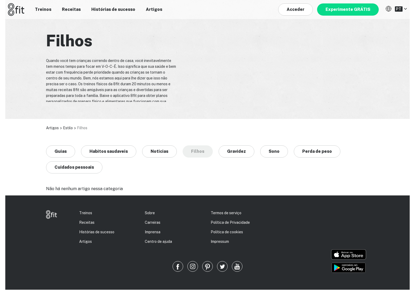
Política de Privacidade (230, 222)
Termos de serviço (226, 213)
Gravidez (236, 151)
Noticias (159, 151)
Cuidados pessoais (74, 167)
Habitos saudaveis (108, 151)
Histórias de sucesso (113, 9)
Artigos (154, 9)
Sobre (150, 213)
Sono (274, 151)
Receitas (71, 9)
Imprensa (152, 232)
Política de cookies (227, 232)
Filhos (197, 151)
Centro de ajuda (158, 241)
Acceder (295, 9)
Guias (61, 151)
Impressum (220, 241)
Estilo (68, 128)
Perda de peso (317, 151)
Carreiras (152, 222)
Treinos (43, 9)
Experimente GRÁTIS (348, 9)
